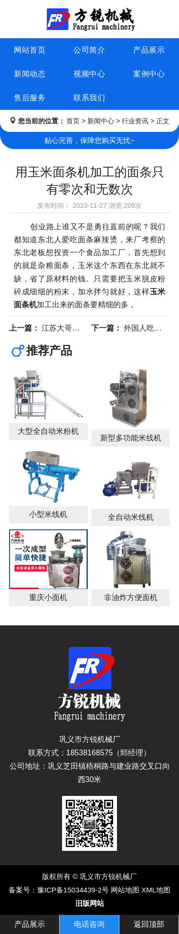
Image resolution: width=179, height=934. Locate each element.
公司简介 (89, 50)
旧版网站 (89, 903)
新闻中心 (100, 121)
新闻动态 (29, 74)
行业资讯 (135, 121)
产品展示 (149, 50)
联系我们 (89, 98)
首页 (73, 121)
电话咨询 (89, 924)
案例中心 (149, 74)
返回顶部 (149, 924)
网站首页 (29, 50)
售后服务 (29, 98)
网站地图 (125, 890)
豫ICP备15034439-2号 (73, 890)
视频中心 (89, 74)
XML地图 (155, 890)
